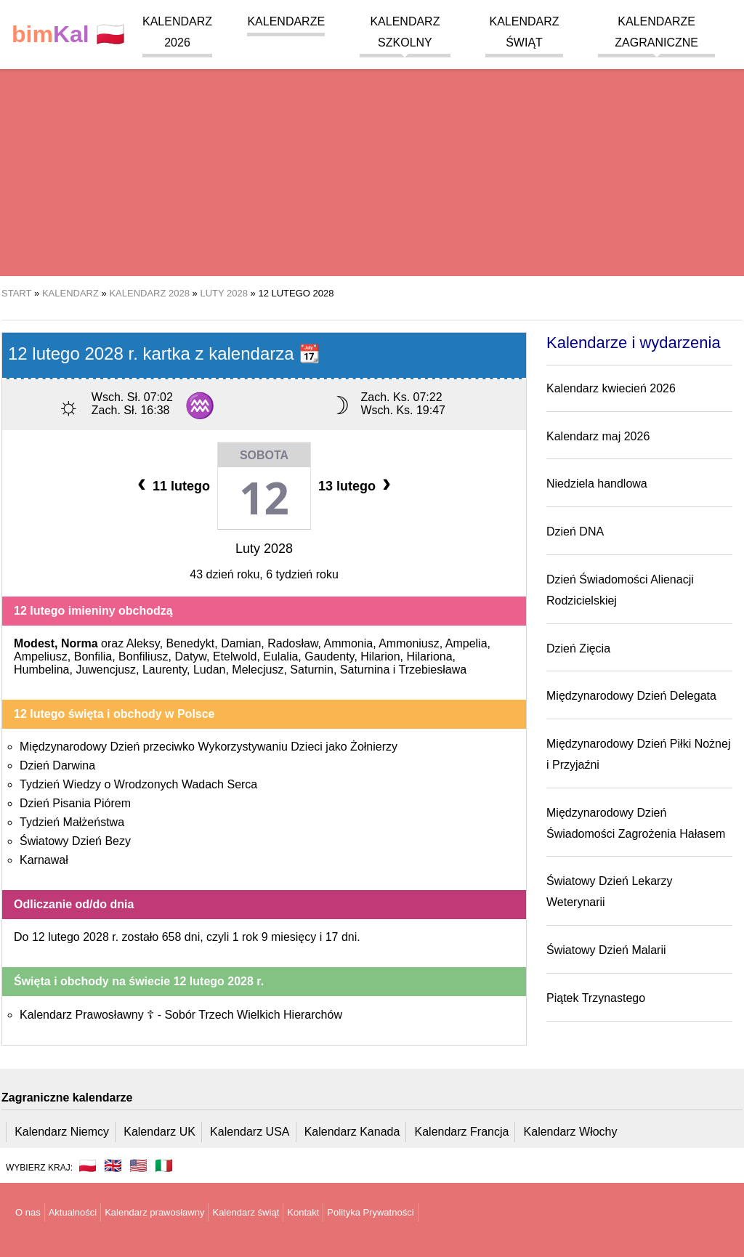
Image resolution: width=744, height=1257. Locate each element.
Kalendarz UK (159, 1131)
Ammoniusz (409, 643)
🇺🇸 (138, 1165)
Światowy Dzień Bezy (75, 841)
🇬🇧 (113, 1165)
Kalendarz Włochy (571, 1131)
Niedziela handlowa (596, 483)
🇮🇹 (164, 1165)
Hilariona (429, 656)
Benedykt (190, 643)
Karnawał (44, 860)
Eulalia (280, 656)
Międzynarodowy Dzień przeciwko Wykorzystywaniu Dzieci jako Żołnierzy (208, 746)
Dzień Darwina (57, 765)
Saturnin (311, 669)
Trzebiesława (433, 669)
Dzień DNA (575, 531)
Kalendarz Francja (462, 1131)
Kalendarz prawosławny (154, 1212)
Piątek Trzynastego (595, 998)
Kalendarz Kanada (352, 1131)
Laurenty (164, 669)
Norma (79, 643)
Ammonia (348, 643)
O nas (28, 1212)
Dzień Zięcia (578, 648)
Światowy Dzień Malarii (606, 950)
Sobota (264, 455)
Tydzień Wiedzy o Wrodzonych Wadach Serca (138, 784)
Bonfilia (93, 656)
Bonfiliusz (143, 656)
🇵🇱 (68, 35)
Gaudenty (329, 656)
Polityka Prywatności (370, 1212)
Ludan (209, 669)
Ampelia (466, 643)
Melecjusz (257, 669)
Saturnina (365, 669)
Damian (241, 643)
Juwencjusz (106, 669)
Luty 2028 (264, 548)
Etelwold (234, 656)
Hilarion (380, 656)
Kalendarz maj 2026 (598, 436)
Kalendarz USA (249, 1131)
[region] (372, 160)
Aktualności (73, 1212)
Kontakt (303, 1212)
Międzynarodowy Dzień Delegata (631, 696)
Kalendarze (286, 21)
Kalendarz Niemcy (62, 1131)
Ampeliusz (41, 656)
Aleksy (143, 643)
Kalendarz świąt (245, 1212)
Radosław (292, 643)
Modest (34, 643)
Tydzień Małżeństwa (72, 822)
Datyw (190, 656)
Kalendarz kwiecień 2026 (611, 388)
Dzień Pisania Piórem (75, 803)
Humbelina (41, 669)
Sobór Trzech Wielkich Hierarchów (253, 1015)
